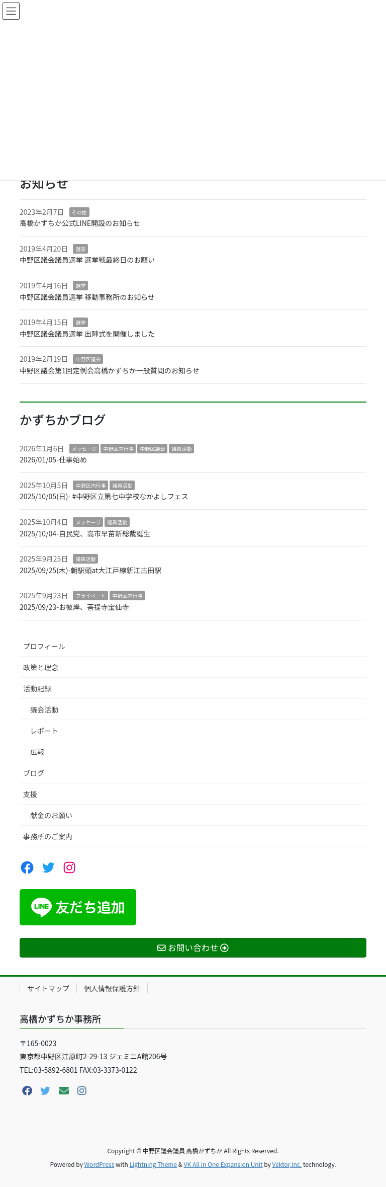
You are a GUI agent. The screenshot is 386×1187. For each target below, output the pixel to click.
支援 (30, 794)
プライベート (90, 595)
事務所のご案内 (47, 836)
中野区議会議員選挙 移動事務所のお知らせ (87, 297)
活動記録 (37, 688)
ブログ (33, 773)
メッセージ (84, 448)
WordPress (99, 1164)
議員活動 (181, 448)
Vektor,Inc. (287, 1164)
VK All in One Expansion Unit (223, 1164)
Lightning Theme (153, 1164)
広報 (37, 752)
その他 (79, 212)
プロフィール (44, 646)
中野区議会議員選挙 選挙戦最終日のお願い (87, 260)
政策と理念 (40, 667)
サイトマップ (48, 988)
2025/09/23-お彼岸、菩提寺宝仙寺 (74, 607)
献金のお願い (51, 815)
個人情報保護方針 (112, 988)
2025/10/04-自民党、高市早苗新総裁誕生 (85, 533)
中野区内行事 (118, 448)
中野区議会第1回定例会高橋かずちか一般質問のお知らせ (110, 370)
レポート (44, 731)
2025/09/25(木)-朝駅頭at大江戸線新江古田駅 (90, 570)
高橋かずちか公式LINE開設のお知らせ (80, 223)
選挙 (80, 249)
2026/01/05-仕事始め (53, 459)
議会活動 (44, 709)
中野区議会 (88, 359)
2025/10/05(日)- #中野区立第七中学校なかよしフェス (104, 496)
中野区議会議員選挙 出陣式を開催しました (87, 334)
